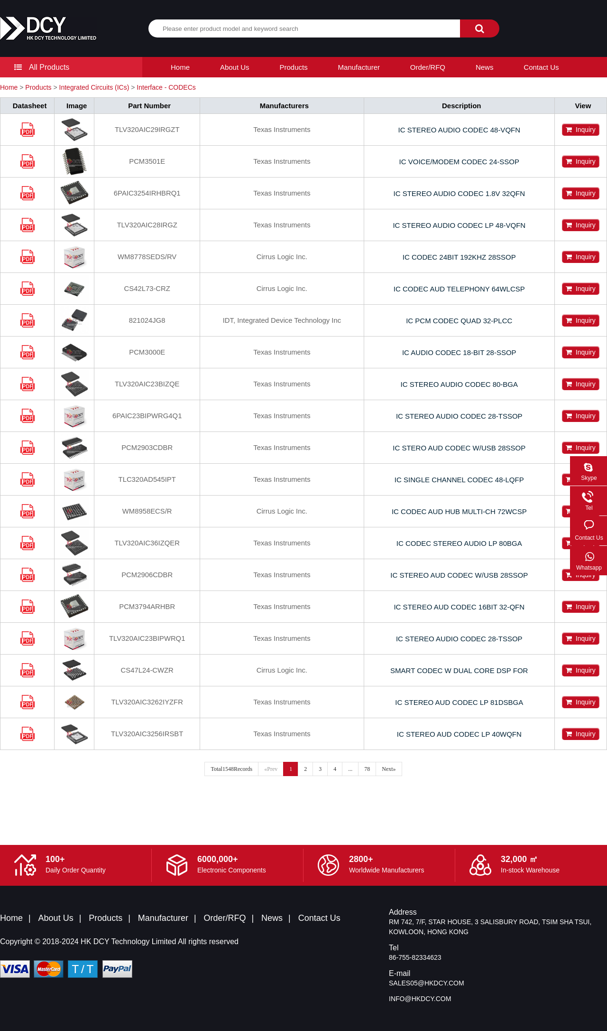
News (485, 67)
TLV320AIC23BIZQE (147, 384)
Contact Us (541, 67)
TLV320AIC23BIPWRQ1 (147, 639)
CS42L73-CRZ (147, 289)
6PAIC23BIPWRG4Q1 (147, 416)
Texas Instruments (283, 130)
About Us (234, 67)
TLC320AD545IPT (147, 480)
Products (294, 67)
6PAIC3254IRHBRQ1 (147, 193)
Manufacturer (359, 67)
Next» (388, 769)
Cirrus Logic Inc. (282, 257)
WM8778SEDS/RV (147, 257)
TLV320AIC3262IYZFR (146, 702)
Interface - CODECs (166, 87)
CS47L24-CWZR (147, 670)
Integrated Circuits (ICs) (94, 87)
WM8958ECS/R (147, 511)
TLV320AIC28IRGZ (146, 225)
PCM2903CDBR (147, 448)
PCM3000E (147, 352)
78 (367, 769)
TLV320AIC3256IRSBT (147, 734)
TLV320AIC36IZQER (147, 543)
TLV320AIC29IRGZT (147, 130)
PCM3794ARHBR (147, 607)
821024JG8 (147, 321)
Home (180, 67)
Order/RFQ (427, 67)
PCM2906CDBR (147, 575)
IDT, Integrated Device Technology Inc (282, 321)
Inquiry (581, 129)
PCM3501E (147, 162)
